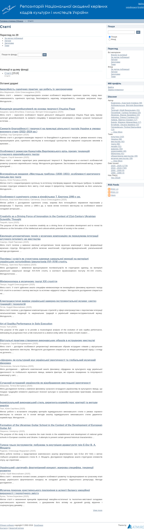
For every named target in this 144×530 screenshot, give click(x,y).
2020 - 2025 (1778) (119, 166)
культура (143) (117, 137)
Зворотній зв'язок (16, 528)
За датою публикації (14, 38)
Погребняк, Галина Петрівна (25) (126, 112)
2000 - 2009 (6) (117, 170)
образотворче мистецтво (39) (124, 156)
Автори (8, 41)
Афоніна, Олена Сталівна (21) (125, 117)
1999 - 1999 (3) (117, 173)
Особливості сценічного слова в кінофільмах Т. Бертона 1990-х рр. (40, 196)
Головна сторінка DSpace (11, 21)
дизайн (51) (116, 146)
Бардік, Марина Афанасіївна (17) (126, 122)
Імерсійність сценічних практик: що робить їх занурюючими (36, 89)
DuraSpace (38, 525)
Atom (113, 195)
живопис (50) (117, 149)
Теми (7, 45)
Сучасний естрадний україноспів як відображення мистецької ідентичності (45, 383)
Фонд (112, 39)
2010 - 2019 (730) (119, 168)
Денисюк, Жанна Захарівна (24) (125, 115)
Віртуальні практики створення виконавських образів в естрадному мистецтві (47, 340)
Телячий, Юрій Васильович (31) (125, 110)
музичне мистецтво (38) (122, 158)
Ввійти (141, 3)
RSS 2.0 (114, 192)
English (140, 7)
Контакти (4, 528)
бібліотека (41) (117, 153)
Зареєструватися (116, 90)
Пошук (113, 37)
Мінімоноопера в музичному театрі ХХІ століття (28, 281)
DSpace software (7, 525)
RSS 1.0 (114, 189)
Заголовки (9, 43)
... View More (116, 132)
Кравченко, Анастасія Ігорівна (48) (126, 103)
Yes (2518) (115, 178)
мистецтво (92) (118, 141)
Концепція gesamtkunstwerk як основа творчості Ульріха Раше (37, 109)
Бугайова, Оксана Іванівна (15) (125, 124)
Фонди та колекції (119, 55)
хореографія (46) (118, 151)
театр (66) (115, 144)
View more (97, 510)
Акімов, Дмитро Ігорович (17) (124, 120)
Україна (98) (116, 139)
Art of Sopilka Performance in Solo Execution (26, 323)
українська (131, 7)
